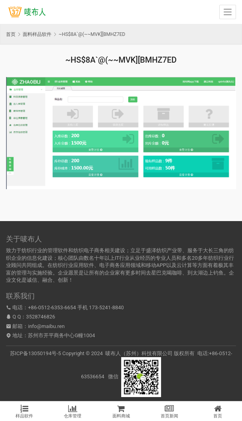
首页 (11, 34)
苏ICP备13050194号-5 (35, 353)
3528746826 (40, 317)
